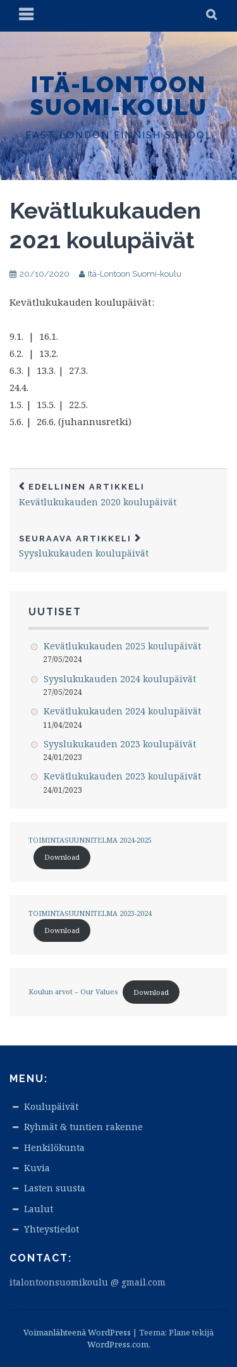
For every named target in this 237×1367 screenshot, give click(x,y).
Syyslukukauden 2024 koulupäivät (120, 679)
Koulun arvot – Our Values (73, 992)
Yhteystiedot (51, 1229)
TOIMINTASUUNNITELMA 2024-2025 (90, 840)
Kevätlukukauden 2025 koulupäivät (122, 646)
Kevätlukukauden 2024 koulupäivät (122, 711)
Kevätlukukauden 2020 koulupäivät (118, 495)
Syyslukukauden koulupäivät (118, 547)
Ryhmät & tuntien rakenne (83, 1127)
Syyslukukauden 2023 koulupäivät (120, 744)
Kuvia (37, 1168)
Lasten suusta (54, 1188)
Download (62, 857)
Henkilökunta (54, 1147)
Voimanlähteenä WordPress (77, 1332)
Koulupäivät (51, 1106)
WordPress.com (118, 1344)
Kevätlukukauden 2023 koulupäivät (122, 776)
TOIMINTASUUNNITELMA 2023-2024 (90, 913)
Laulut (38, 1209)
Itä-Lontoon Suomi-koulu (118, 95)
